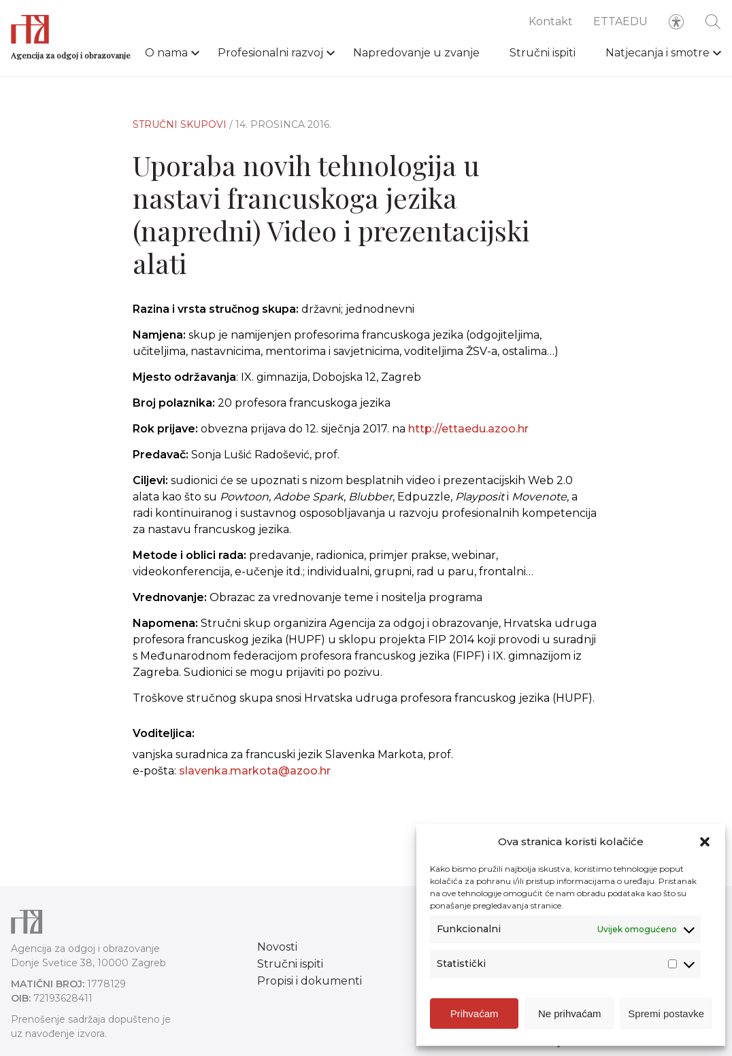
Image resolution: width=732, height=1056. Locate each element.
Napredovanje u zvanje (416, 52)
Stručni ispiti (543, 52)
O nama (166, 52)
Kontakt (551, 21)
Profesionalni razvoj (270, 52)
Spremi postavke (666, 1013)
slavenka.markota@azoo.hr (255, 770)
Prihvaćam (474, 1013)
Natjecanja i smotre (657, 52)
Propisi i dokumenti (309, 980)
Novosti (277, 946)
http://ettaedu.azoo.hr (468, 428)
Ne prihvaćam (569, 1013)
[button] (705, 842)
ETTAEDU (620, 21)
